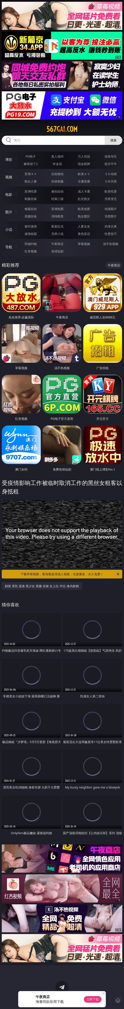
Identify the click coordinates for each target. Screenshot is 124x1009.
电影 (8, 194)
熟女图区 (84, 216)
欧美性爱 (111, 191)
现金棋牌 (84, 164)
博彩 (8, 159)
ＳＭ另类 (111, 181)
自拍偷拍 (57, 174)
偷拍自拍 (57, 191)
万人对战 (84, 156)
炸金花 (57, 164)
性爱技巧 (111, 234)
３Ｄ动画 (111, 174)
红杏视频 (31, 251)
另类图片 (111, 216)
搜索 (113, 140)
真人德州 (57, 156)
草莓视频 (84, 244)
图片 (8, 212)
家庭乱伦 (57, 226)
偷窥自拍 (31, 209)
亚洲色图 (57, 209)
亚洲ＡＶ (31, 174)
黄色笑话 (84, 234)
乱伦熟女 (84, 199)
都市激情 (31, 226)
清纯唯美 (57, 216)
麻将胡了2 (31, 164)
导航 (8, 247)
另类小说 (57, 234)
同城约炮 (31, 244)
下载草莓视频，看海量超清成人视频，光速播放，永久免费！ (70, 574)
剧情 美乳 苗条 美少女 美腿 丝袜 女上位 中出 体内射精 (42, 586)
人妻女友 (84, 226)
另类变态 (111, 199)
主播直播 (84, 181)
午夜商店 (57, 244)
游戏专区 (111, 156)
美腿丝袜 (31, 216)
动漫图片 (111, 209)
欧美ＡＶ (84, 174)
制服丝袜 (31, 199)
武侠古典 (111, 226)
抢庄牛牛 (111, 164)
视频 (8, 177)
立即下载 (93, 999)
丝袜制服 (57, 181)
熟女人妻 (31, 181)
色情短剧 (57, 251)
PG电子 (31, 156)
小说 (8, 229)
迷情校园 (31, 234)
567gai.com (62, 129)
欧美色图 (84, 209)
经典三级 (57, 199)
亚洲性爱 (31, 191)
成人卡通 (84, 191)
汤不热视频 (110, 244)
